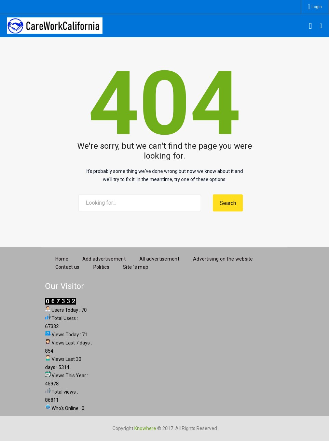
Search (228, 203)
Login (317, 6)
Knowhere (145, 428)
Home (62, 258)
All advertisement (159, 258)
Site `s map (135, 266)
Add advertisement (104, 258)
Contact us (67, 266)
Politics (101, 266)
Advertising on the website (223, 258)
